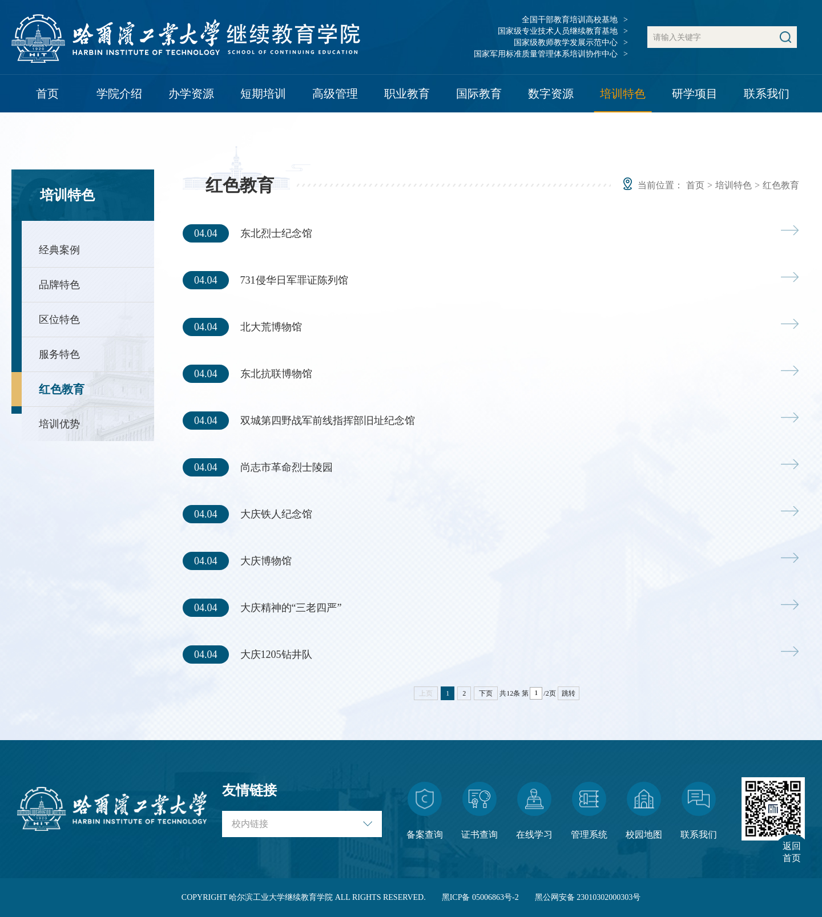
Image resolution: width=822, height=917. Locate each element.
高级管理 (335, 93)
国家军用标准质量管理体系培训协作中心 (546, 54)
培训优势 (59, 424)
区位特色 (59, 319)
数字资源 (551, 93)
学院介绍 (119, 93)
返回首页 (792, 852)
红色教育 (61, 389)
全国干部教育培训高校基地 (570, 19)
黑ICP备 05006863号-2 (480, 897)
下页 (486, 693)
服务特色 (59, 354)
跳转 (568, 693)
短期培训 (263, 93)
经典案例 (59, 250)
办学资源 (191, 93)
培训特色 (623, 93)
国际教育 (479, 93)
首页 (47, 93)
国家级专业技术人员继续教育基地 (558, 31)
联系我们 (766, 93)
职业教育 (407, 93)
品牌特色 (59, 284)
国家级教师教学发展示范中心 (566, 42)
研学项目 (695, 93)
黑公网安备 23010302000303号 (588, 897)
